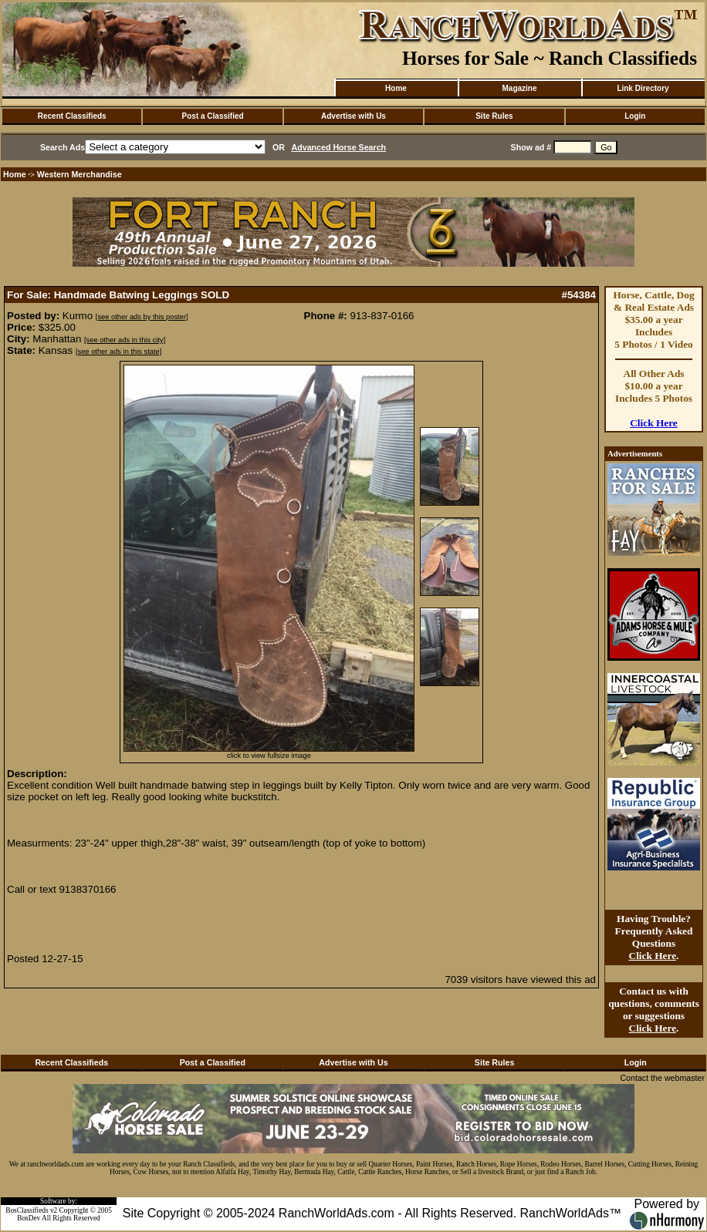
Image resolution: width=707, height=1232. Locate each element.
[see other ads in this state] (118, 351)
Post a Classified (213, 116)
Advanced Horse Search (339, 147)
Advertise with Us (353, 116)
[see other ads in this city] (124, 340)
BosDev (28, 1218)
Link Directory (642, 88)
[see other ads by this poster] (142, 317)
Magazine (519, 88)
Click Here (654, 423)
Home (396, 88)
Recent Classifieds (72, 116)
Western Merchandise (79, 174)
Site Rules (493, 116)
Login (634, 116)
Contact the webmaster (662, 1077)
